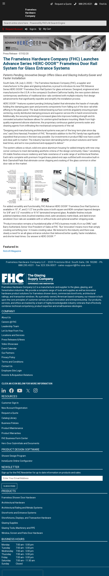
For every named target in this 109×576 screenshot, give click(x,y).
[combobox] (54, 23)
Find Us (103, 4)
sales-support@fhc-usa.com (74, 265)
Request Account (14, 29)
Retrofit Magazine (12, 251)
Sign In (33, 29)
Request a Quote (63, 4)
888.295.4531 (85, 4)
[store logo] (13, 13)
